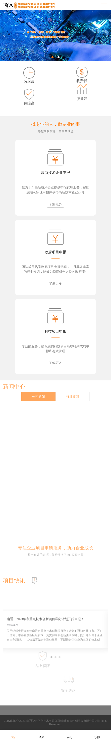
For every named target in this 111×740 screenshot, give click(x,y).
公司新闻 (38, 391)
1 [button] (52, 57)
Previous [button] (4, 35)
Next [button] (107, 35)
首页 (13, 735)
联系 (41, 735)
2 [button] (59, 57)
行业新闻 (72, 391)
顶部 (97, 735)
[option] (55, 35)
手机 (69, 735)
